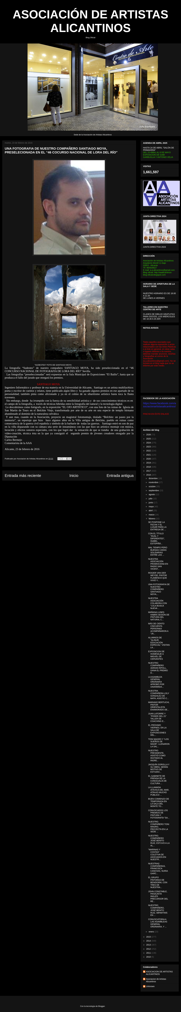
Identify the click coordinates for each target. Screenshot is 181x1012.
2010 (148, 957)
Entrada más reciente (23, 475)
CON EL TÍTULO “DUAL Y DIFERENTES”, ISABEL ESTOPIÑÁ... (156, 538)
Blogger (101, 1006)
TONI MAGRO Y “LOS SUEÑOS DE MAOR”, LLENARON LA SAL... (159, 743)
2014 (148, 941)
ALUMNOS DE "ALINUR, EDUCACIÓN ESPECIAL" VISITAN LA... (159, 642)
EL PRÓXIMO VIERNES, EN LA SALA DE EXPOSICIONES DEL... (157, 730)
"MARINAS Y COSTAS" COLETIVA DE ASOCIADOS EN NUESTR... (157, 854)
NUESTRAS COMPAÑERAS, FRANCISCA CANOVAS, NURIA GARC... (158, 868)
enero (152, 931)
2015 (148, 937)
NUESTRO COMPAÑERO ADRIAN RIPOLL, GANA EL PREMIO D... (158, 668)
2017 (148, 471)
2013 (148, 945)
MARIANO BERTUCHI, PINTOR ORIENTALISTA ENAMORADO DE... (158, 706)
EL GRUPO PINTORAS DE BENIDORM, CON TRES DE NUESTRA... (157, 882)
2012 (148, 949)
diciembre (153, 478)
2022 (148, 450)
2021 (148, 455)
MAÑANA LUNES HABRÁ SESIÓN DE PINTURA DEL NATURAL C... (158, 616)
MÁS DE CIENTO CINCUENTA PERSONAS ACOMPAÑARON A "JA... (158, 628)
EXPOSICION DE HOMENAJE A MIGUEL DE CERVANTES (156, 655)
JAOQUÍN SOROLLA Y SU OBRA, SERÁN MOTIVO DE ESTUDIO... (158, 768)
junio (151, 502)
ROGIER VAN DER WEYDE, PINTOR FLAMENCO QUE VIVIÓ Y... (157, 576)
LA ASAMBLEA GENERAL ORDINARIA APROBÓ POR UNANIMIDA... (156, 682)
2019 (148, 463)
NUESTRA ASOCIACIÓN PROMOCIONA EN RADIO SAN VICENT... (158, 564)
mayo (151, 506)
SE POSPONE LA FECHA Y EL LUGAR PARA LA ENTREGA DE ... (157, 526)
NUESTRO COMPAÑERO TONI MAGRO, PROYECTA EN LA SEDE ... (158, 827)
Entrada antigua (120, 475)
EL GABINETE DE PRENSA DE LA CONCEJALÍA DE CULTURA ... (157, 780)
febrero (152, 518)
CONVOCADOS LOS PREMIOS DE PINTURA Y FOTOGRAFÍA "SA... (158, 814)
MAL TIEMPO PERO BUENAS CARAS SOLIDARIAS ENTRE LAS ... (157, 551)
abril (151, 510)
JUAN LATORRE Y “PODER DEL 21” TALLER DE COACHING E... (157, 717)
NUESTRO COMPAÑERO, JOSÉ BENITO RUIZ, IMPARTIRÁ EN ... (157, 910)
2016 (148, 475)
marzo (152, 514)
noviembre (154, 482)
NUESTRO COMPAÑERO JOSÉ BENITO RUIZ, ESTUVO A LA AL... (159, 841)
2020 (148, 459)
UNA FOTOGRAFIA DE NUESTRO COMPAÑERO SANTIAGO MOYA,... (159, 589)
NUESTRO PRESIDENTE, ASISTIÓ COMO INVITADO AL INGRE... (157, 755)
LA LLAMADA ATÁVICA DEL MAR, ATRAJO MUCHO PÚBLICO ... (158, 791)
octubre (152, 486)
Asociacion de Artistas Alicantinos (156, 980)
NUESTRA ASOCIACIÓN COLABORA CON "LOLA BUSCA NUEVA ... (157, 603)
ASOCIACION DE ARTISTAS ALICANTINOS (159, 972)
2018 (148, 467)
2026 (148, 434)
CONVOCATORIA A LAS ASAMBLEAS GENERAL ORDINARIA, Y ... (157, 923)
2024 (148, 443)
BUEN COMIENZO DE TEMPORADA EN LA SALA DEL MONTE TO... (158, 802)
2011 (148, 953)
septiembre (154, 490)
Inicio (73, 475)
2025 (148, 439)
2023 (148, 446)
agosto (152, 494)
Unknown (150, 986)
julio (151, 498)
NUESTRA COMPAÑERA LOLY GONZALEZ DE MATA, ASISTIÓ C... (158, 694)
